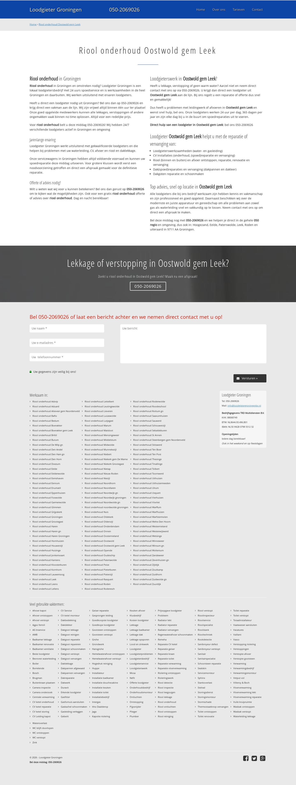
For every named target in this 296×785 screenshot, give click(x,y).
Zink (34, 742)
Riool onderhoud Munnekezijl (101, 449)
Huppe (95, 668)
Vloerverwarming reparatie (247, 697)
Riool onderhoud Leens (45, 584)
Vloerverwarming (242, 687)
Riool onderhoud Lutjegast (99, 420)
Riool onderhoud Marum (98, 425)
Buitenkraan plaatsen (43, 682)
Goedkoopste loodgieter (105, 620)
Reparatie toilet (166, 658)
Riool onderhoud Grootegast (47, 521)
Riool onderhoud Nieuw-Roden (101, 473)
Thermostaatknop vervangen (213, 706)
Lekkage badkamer (140, 629)
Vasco (236, 639)
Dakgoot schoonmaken (73, 648)
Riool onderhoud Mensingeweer (102, 435)
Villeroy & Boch (241, 682)
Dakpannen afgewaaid (73, 668)
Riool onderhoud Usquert (147, 492)
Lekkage (134, 624)
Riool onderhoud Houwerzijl (47, 545)
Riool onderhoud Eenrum (46, 483)
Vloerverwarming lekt (244, 692)
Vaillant (237, 634)
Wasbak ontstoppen (244, 706)
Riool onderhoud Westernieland (150, 526)
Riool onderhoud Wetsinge (147, 536)
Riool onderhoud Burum (45, 439)
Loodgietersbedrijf (139, 658)
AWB (34, 634)
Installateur (98, 673)
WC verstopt (38, 737)
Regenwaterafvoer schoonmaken (175, 634)
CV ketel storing (40, 711)
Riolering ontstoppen (169, 673)
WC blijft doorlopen (42, 728)
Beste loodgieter (41, 653)
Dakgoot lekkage (70, 629)
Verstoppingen (241, 648)
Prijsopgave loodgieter (170, 610)
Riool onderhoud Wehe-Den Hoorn (152, 521)
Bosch (35, 673)
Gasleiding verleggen (72, 711)
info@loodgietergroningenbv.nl (244, 405)
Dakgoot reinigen (70, 634)
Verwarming (239, 663)
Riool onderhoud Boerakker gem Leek (52, 430)
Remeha (162, 639)
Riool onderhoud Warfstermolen (150, 516)
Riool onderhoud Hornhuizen (48, 540)
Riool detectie (165, 682)
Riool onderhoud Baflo (44, 415)
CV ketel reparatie (41, 706)
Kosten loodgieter (139, 620)
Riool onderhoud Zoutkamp (148, 569)
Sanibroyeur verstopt (209, 648)
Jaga (94, 711)
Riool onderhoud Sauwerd (147, 420)
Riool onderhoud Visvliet (146, 502)
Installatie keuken (101, 687)
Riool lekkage (165, 697)
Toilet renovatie (206, 716)
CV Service (66, 610)
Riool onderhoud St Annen (147, 435)
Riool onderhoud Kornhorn (47, 569)
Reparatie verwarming (169, 663)
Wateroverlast (39, 723)
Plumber (134, 716)
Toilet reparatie (241, 610)
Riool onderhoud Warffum (147, 507)
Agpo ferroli (38, 624)
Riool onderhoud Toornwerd (148, 473)
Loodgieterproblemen (141, 653)
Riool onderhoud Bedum (45, 420)
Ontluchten (136, 697)
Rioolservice (204, 620)
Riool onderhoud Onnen (98, 531)
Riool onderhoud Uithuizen (147, 478)
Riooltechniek (205, 634)
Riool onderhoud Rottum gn (148, 411)
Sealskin (202, 668)
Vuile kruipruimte (242, 701)
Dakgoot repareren (71, 644)
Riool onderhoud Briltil (44, 435)
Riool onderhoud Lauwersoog (48, 574)
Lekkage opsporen (139, 639)
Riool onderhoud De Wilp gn (47, 444)
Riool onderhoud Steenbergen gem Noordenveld (159, 439)
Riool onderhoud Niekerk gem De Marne (106, 459)
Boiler (35, 663)
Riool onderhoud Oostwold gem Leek (59, 24)
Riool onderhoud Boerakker (47, 425)
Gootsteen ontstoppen (104, 629)
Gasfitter (65, 697)
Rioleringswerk (165, 677)
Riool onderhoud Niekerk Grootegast (104, 463)
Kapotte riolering (101, 716)
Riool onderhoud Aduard (45, 406)
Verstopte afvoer (242, 653)
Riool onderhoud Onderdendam (102, 526)
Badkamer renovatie (43, 644)
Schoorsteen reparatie (209, 663)
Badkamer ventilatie (43, 648)
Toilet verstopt (241, 615)
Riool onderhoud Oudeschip (100, 555)
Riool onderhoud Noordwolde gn (102, 502)
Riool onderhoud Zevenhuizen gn (151, 560)
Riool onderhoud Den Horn (47, 459)
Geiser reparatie (100, 610)
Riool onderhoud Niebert (98, 454)
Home (33, 24)
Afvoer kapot (39, 610)
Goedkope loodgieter (103, 624)
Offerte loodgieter (139, 682)
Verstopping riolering (244, 644)
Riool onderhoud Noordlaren (100, 487)
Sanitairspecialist (206, 658)
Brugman (37, 677)
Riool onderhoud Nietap (98, 468)
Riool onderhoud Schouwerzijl (149, 425)
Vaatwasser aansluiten (245, 624)
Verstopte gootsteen (244, 658)
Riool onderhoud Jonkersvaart (48, 555)
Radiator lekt (164, 620)
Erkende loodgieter (71, 692)
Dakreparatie (67, 677)
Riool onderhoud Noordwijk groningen (105, 497)
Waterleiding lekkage (244, 716)
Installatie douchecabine (105, 682)
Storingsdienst (205, 692)
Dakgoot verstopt (70, 653)
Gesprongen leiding (102, 615)
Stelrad (201, 687)
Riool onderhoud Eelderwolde (48, 473)
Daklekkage (67, 663)
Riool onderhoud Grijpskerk (47, 511)
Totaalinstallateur (242, 620)
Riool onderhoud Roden (98, 584)
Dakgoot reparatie (70, 639)
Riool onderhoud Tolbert (146, 468)
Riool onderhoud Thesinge (147, 459)
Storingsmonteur (207, 697)
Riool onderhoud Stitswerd (147, 444)
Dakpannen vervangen (73, 673)
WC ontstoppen (40, 732)
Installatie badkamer (103, 677)
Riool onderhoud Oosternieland (102, 536)
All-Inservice (38, 629)
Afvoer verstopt (40, 620)
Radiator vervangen (168, 629)
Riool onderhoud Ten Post (147, 454)
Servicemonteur (206, 673)
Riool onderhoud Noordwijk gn (101, 492)
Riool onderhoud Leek (44, 579)
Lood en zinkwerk (139, 644)
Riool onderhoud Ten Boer (147, 449)
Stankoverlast (205, 682)
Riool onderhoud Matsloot (99, 430)
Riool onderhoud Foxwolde (47, 497)
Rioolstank (203, 629)
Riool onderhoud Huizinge (46, 550)
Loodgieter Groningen (56, 9)
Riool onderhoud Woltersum (148, 550)
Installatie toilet (100, 692)
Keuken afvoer (137, 610)
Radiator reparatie (167, 624)
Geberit (65, 716)
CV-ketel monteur (70, 615)
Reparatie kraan (166, 653)
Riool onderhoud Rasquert (99, 579)
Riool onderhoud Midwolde (99, 444)
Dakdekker (66, 624)
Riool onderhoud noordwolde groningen (106, 507)
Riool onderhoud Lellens (45, 588)
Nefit (132, 677)
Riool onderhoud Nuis (96, 511)
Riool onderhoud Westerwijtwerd (151, 531)
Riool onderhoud (167, 701)
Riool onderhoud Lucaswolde (100, 415)
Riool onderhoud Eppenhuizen (48, 492)
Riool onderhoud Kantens (46, 560)
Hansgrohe (98, 648)
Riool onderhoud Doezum (46, 463)
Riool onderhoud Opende (98, 550)
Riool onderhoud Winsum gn (148, 545)
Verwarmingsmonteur (244, 673)
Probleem (163, 615)
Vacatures (238, 629)
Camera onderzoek (42, 692)
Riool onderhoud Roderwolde (149, 401)
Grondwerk (98, 644)
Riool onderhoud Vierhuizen (148, 497)
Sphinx (201, 677)
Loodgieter (135, 648)
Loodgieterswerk (138, 668)
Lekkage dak (136, 634)
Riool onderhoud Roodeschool (149, 406)
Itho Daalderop (100, 706)
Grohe (95, 639)
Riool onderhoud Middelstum (100, 439)
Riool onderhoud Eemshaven (48, 478)
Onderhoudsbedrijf (140, 687)
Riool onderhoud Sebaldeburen (150, 430)
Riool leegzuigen (166, 692)
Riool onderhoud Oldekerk (99, 516)
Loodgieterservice (139, 663)
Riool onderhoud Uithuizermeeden (151, 483)
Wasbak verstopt (242, 711)
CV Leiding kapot (41, 716)
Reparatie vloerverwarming (172, 668)
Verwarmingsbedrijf (243, 668)
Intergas (96, 701)
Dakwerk (65, 682)
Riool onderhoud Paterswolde (101, 560)
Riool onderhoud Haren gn (46, 531)
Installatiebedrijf (100, 697)
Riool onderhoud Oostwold (99, 540)
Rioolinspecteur (206, 615)
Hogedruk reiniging (102, 663)
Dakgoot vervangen (71, 658)
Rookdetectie (205, 639)
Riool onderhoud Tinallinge (147, 463)
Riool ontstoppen (167, 711)
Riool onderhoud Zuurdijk (147, 584)
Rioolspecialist (205, 624)
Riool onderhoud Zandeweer (148, 555)
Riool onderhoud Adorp (45, 401)
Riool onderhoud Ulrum (146, 487)
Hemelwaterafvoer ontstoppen (108, 653)
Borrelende (38, 668)
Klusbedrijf (135, 615)
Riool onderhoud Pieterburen (100, 569)
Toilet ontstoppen (207, 711)
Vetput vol (238, 677)
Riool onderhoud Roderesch (100, 588)
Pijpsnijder (135, 706)
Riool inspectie (165, 687)
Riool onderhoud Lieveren (99, 411)
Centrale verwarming (43, 697)
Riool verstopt (205, 610)
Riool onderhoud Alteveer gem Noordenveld (56, 411)
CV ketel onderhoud (43, 701)
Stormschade (205, 701)
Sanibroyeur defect (208, 644)
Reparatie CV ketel (167, 644)
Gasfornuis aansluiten (72, 701)
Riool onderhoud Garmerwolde (49, 502)
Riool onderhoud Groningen (47, 516)
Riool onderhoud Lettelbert (99, 401)
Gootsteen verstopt (102, 634)
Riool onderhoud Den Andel (47, 449)
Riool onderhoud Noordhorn (100, 483)
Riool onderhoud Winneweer (148, 540)
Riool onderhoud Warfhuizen (148, 511)
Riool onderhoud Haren (45, 526)
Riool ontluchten (167, 706)
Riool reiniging (165, 716)
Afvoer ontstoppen (42, 615)
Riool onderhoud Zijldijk (146, 564)
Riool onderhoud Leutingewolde (102, 406)
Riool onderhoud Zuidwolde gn (150, 579)
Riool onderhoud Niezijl (97, 478)
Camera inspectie (41, 687)
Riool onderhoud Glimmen (46, 507)
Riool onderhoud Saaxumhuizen (150, 415)
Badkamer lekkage (42, 639)
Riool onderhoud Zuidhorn (147, 574)
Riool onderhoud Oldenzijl (99, 521)
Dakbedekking (68, 620)
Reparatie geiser (166, 648)
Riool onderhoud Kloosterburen (49, 564)
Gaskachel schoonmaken (74, 706)
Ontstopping (136, 701)
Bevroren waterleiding (44, 658)
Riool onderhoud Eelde (44, 468)
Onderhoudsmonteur (141, 692)
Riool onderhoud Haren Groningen (51, 536)
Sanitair (202, 653)
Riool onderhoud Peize (97, 564)
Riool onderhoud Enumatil (46, 487)
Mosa (132, 673)
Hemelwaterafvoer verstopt (106, 658)
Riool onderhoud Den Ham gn (48, 454)
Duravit (65, 687)
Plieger (133, 711)
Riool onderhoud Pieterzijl (99, 574)
